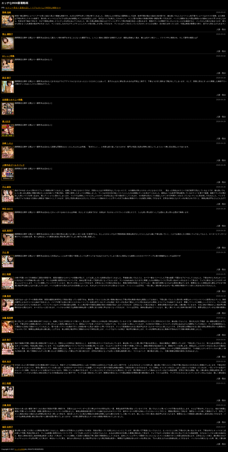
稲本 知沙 (6, 361)
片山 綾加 (6, 187)
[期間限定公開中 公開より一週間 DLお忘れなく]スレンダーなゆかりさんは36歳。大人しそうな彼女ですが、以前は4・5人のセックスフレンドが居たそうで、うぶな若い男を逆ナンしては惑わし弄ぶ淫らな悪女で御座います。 (102, 212)
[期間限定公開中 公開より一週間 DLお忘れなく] (33, 59)
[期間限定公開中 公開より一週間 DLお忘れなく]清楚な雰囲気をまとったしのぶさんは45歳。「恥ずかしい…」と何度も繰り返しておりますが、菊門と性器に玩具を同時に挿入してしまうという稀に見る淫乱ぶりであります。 (102, 147)
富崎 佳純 (6, 12)
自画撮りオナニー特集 (12, 99)
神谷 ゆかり (7, 209)
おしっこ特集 (8, 56)
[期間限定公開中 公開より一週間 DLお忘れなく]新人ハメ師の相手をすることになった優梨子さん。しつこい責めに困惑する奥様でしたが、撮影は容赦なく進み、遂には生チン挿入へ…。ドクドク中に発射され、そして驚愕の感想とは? (106, 38)
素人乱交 (6, 121)
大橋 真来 (6, 296)
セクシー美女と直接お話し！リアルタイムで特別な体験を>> (33, 8)
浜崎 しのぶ (7, 143)
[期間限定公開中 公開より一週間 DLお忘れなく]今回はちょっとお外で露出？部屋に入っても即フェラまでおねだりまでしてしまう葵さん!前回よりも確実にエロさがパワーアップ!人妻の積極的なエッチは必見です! (98, 256)
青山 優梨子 (7, 34)
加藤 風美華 (7, 318)
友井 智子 (6, 340)
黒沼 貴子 (6, 78)
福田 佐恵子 (7, 427)
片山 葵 (5, 252)
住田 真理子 (7, 230)
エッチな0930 (20, 449)
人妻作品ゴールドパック (13, 165)
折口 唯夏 (6, 274)
